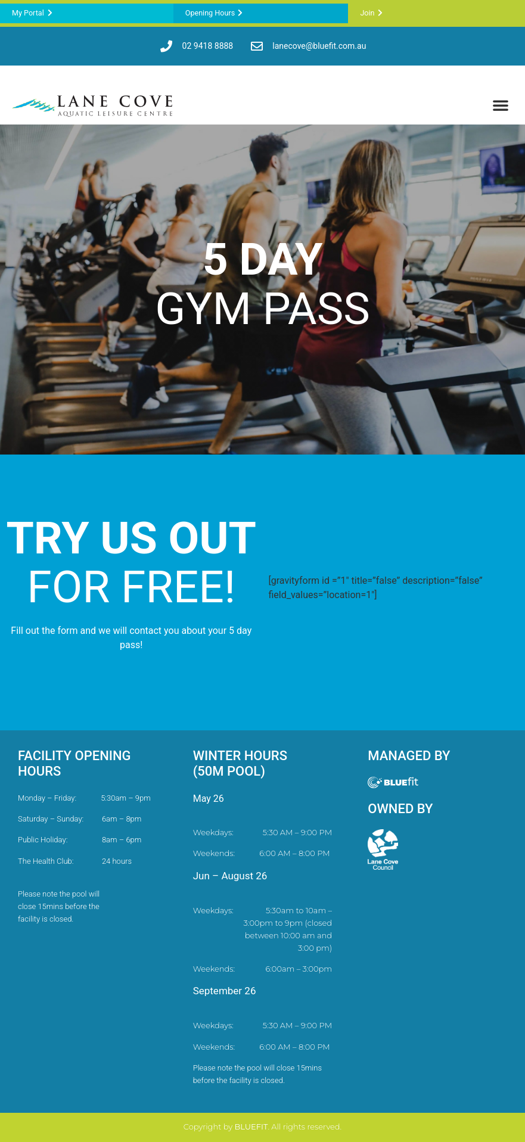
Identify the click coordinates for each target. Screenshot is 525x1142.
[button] (500, 104)
